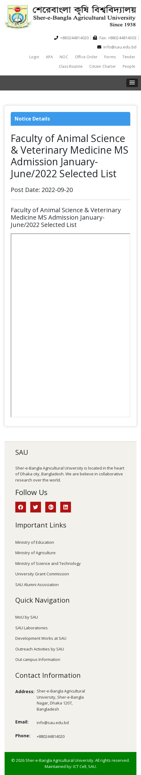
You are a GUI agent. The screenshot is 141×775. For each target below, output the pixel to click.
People (129, 66)
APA (49, 56)
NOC (64, 56)
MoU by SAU (26, 617)
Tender (128, 56)
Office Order (86, 56)
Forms (110, 56)
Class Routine (71, 66)
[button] (132, 83)
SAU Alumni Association (37, 584)
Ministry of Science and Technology (48, 563)
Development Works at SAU (40, 638)
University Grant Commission (42, 574)
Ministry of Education (34, 542)
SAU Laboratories (31, 628)
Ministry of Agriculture (35, 552)
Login (34, 56)
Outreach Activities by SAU (39, 649)
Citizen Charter (102, 66)
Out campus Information (37, 659)
